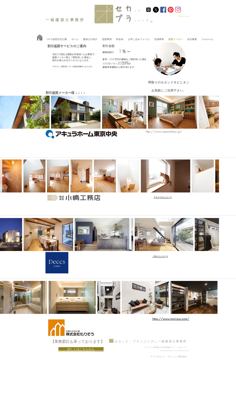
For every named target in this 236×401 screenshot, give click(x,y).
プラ (124, 18)
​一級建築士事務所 (65, 19)
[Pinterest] (171, 10)
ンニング (142, 20)
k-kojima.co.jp (163, 197)
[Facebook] (163, 10)
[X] (156, 10)
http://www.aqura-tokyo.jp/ (164, 131)
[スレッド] (148, 10)
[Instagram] (178, 10)
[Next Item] (213, 112)
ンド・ (140, 11)
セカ (124, 8)
